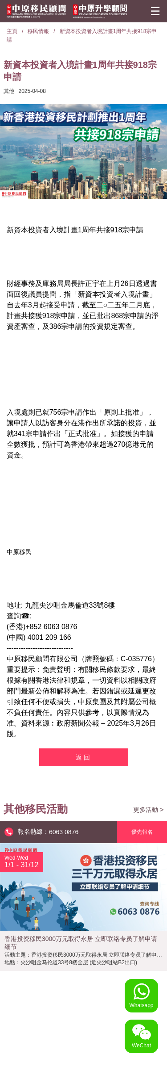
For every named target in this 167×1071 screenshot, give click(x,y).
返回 (84, 757)
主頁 (12, 31)
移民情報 (38, 31)
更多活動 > (148, 809)
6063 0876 (63, 832)
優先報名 (142, 832)
